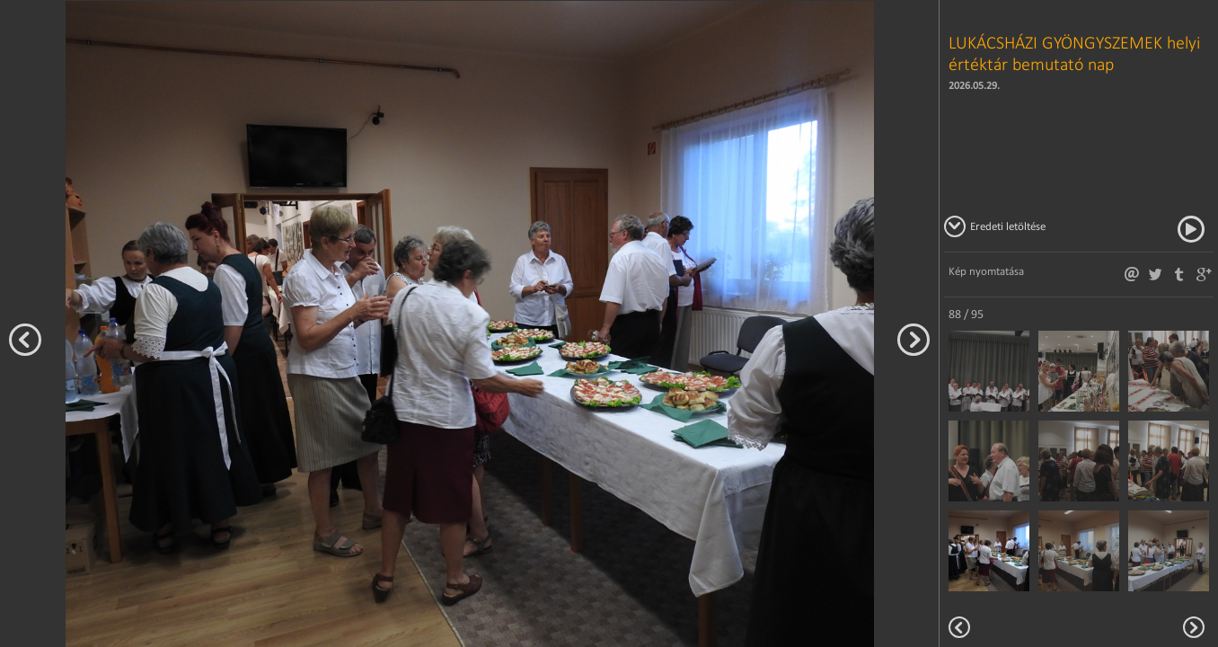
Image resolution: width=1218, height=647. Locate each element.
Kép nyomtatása (986, 271)
